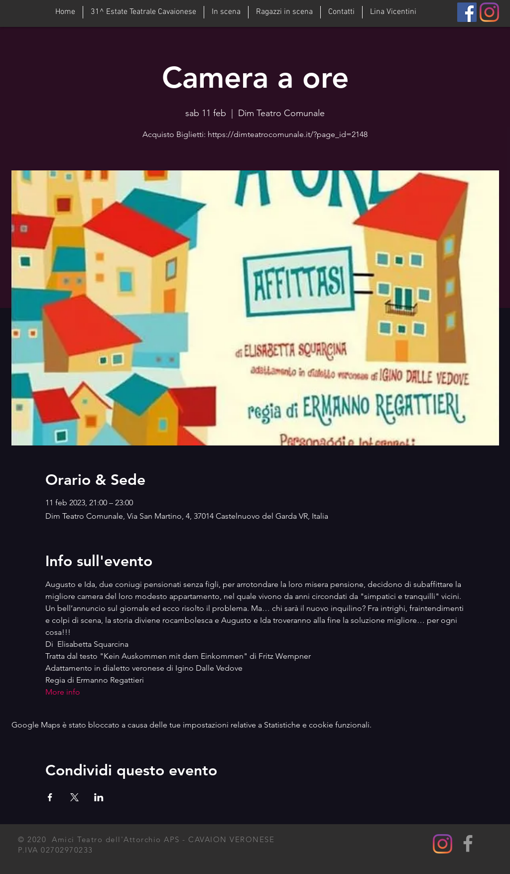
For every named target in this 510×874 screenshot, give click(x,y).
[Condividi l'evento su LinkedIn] (99, 797)
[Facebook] (467, 12)
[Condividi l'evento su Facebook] (50, 797)
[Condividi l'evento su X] (74, 797)
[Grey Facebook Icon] (468, 843)
